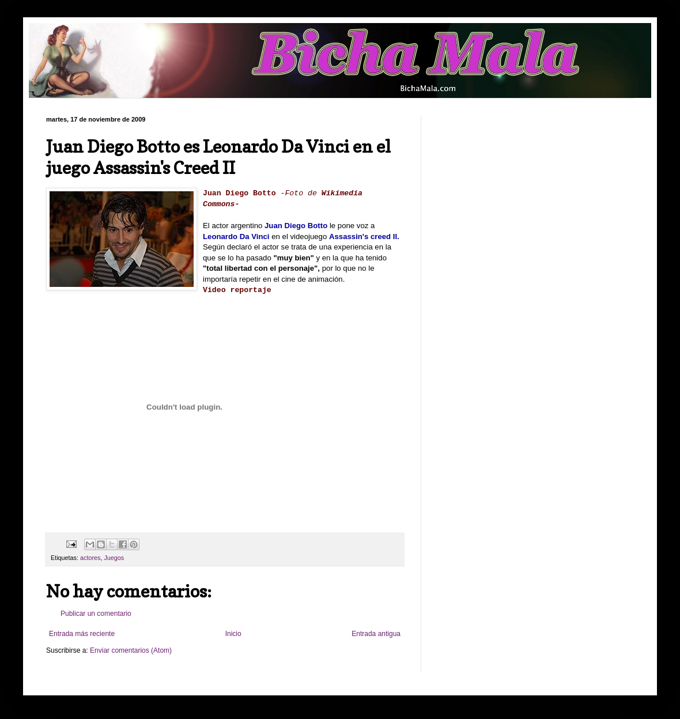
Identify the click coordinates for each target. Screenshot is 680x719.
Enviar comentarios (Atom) (131, 650)
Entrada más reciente (82, 634)
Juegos (114, 557)
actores (90, 557)
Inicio (233, 634)
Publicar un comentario (96, 614)
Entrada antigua (376, 634)
